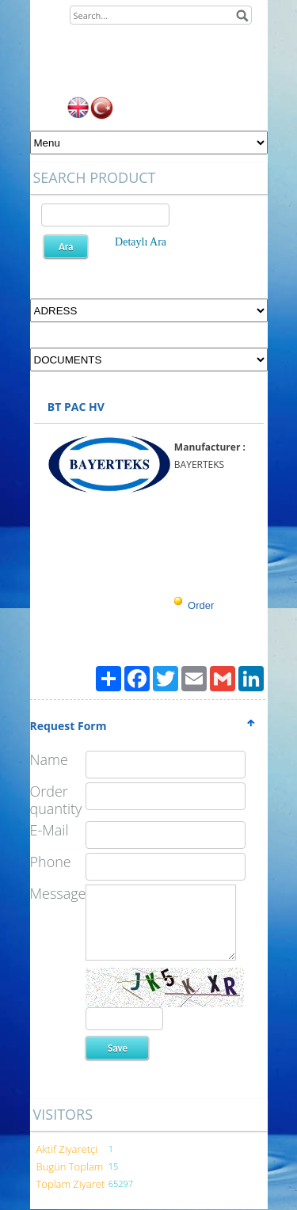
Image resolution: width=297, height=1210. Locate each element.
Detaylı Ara (140, 242)
